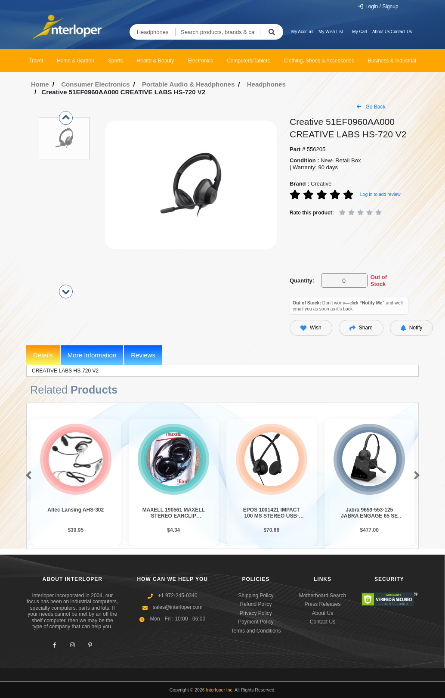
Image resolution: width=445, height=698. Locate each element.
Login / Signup (378, 6)
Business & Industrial (392, 61)
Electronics (200, 61)
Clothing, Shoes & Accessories (319, 61)
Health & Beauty (155, 61)
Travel (36, 61)
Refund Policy (256, 604)
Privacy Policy (256, 613)
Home (40, 84)
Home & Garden (75, 61)
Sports (115, 61)
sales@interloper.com (178, 607)
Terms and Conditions (256, 631)
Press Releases (322, 604)
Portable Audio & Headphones (188, 84)
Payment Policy (256, 622)
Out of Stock (379, 280)
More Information (92, 355)
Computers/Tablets (248, 61)
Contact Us (401, 31)
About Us (381, 31)
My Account (302, 31)
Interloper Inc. (220, 689)
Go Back (371, 107)
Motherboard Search (322, 596)
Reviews (143, 355)
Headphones (153, 32)
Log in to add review (380, 194)
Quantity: (302, 280)
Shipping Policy (255, 596)
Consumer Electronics (95, 84)
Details (43, 355)
